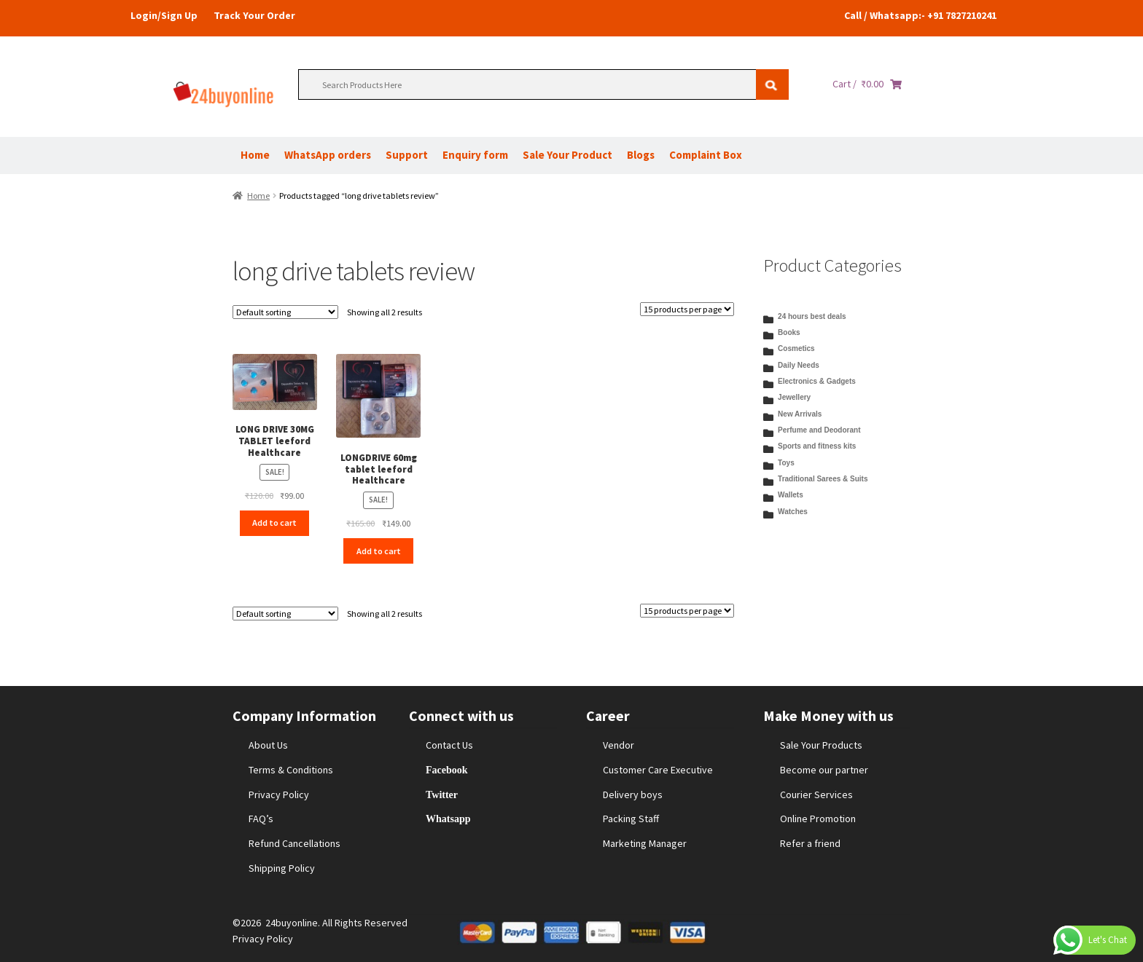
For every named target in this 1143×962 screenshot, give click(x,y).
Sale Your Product (567, 155)
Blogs (641, 155)
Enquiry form (475, 155)
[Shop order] (285, 312)
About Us (268, 745)
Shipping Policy (282, 868)
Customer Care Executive (658, 769)
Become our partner (824, 769)
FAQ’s (261, 818)
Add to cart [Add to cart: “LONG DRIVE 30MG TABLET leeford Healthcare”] (274, 522)
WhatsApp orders (327, 155)
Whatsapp (448, 818)
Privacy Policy (279, 794)
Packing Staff (631, 818)
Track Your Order (254, 15)
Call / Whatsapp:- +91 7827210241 (920, 15)
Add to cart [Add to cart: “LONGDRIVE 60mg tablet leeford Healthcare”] (378, 550)
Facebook (447, 770)
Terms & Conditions (291, 769)
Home (255, 155)
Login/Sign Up (164, 15)
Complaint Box (705, 155)
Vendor (618, 745)
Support (407, 155)
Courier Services (816, 794)
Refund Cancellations (294, 843)
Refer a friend (810, 843)
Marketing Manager (645, 843)
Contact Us (449, 745)
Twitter (442, 794)
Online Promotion (818, 818)
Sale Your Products (821, 745)
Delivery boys (633, 794)
